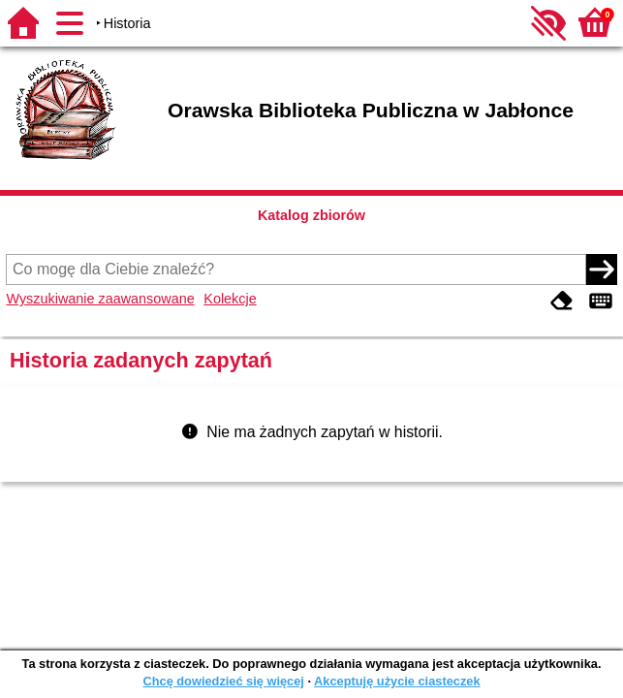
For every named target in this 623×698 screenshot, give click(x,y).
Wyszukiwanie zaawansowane (100, 298)
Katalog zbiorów (311, 215)
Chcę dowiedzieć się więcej (222, 681)
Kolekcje (229, 298)
